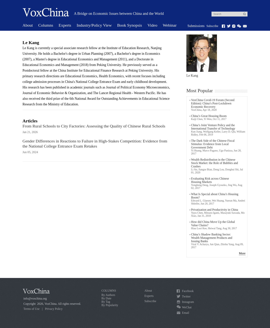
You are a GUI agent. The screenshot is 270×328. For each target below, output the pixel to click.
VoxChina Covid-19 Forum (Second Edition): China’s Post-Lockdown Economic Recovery (212, 103)
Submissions (196, 26)
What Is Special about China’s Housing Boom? (214, 195)
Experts (64, 25)
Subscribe (212, 26)
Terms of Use (31, 308)
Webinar (170, 25)
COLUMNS (108, 290)
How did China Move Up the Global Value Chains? (213, 223)
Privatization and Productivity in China (214, 209)
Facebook (188, 291)
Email (185, 312)
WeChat (186, 307)
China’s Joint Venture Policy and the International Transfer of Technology (213, 127)
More (242, 253)
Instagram (188, 301)
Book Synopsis (129, 25)
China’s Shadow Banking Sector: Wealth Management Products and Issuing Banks (211, 238)
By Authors (108, 295)
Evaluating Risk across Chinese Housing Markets (210, 180)
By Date (106, 298)
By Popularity (109, 305)
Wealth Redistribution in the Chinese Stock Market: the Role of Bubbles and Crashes (214, 163)
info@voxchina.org (35, 298)
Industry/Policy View (94, 25)
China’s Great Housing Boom (209, 116)
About (27, 25)
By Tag (105, 301)
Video (152, 25)
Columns (45, 25)
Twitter (186, 296)
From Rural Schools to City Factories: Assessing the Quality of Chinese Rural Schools (93, 126)
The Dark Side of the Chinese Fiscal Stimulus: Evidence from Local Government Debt (213, 144)
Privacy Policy (54, 308)
